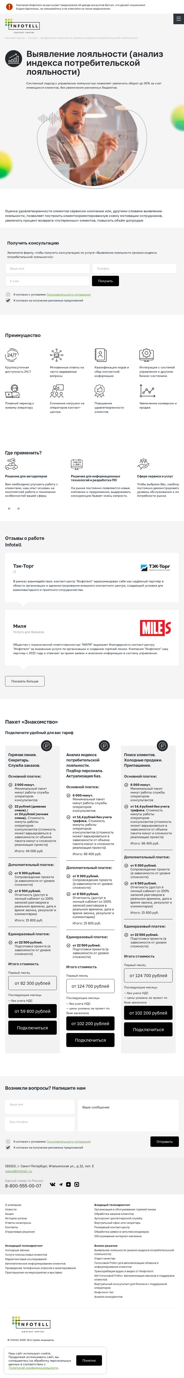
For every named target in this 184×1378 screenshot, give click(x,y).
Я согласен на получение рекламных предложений (48, 300)
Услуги (32, 38)
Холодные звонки (17, 1250)
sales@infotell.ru (18, 1171)
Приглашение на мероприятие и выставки (33, 1272)
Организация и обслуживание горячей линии (125, 1209)
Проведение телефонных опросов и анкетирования (40, 1268)
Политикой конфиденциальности (33, 1368)
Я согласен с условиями (52, 294)
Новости (11, 1209)
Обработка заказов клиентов (114, 1213)
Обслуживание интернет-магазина (118, 1236)
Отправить (165, 1141)
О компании (13, 1205)
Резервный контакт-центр (112, 1227)
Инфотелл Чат (104, 1292)
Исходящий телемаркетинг (24, 1245)
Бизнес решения (105, 1245)
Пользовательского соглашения (69, 294)
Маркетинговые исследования (26, 1259)
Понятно (89, 1360)
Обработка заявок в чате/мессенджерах (121, 1231)
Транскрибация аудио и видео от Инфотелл (123, 1271)
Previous (9, 508)
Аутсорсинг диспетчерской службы (118, 1218)
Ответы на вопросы (18, 1222)
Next (18, 508)
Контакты (11, 1227)
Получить (105, 281)
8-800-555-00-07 (23, 1185)
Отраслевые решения (20, 1231)
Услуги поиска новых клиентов (26, 1254)
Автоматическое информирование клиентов (35, 1263)
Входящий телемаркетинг (112, 1205)
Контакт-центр (15, 38)
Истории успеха (16, 1218)
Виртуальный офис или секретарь (117, 1222)
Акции (9, 1213)
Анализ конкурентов (108, 1296)
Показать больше (24, 681)
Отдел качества (104, 1258)
